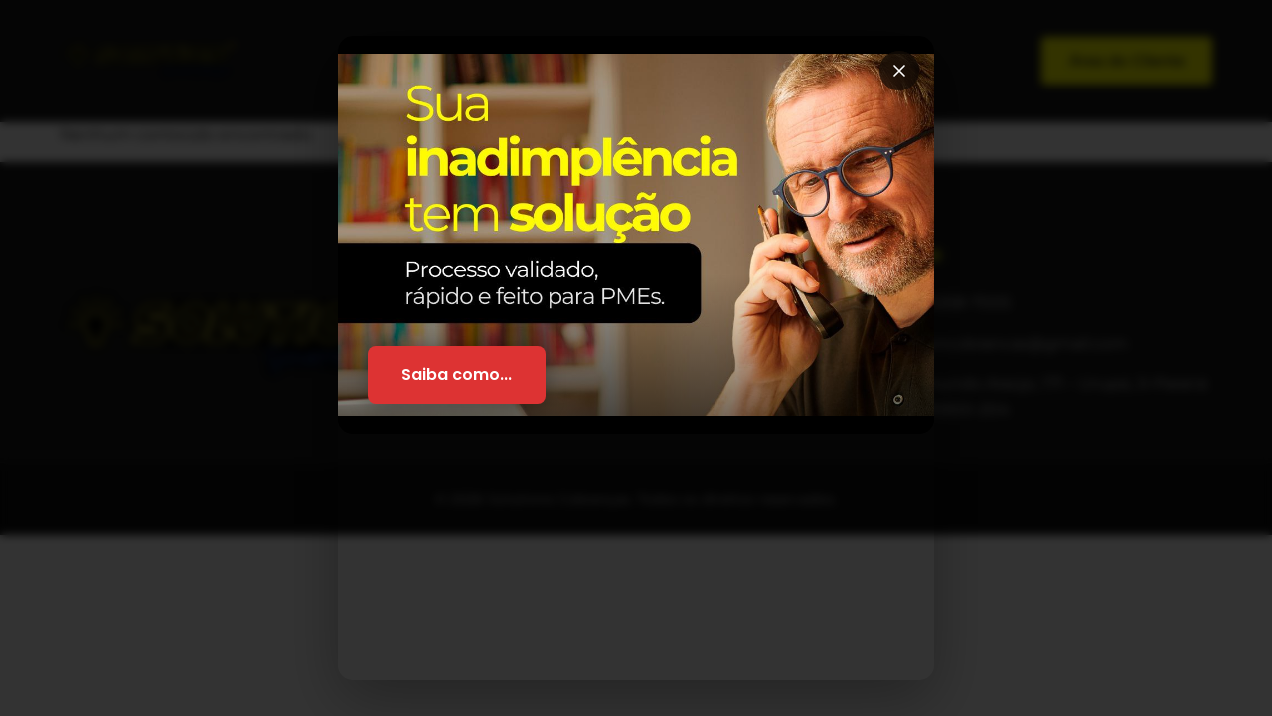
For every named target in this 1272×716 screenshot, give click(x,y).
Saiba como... (456, 374)
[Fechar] (899, 70)
